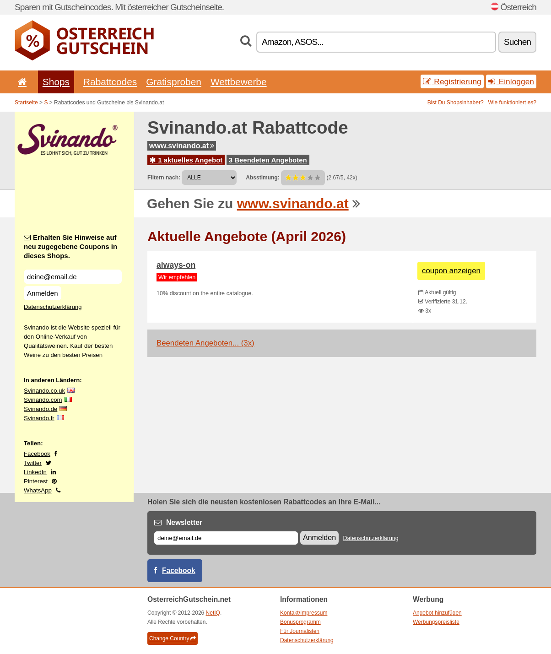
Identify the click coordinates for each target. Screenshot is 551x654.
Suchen (517, 42)
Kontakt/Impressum (303, 613)
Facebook (37, 453)
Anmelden (42, 293)
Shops (56, 81)
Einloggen (511, 81)
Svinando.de (40, 408)
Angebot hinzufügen (437, 613)
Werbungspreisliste (436, 622)
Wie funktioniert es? (512, 102)
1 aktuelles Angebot (186, 160)
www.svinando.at (181, 146)
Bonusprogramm (300, 622)
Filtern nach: (163, 177)
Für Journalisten (299, 631)
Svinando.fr (39, 418)
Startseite (26, 102)
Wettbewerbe (239, 81)
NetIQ (213, 613)
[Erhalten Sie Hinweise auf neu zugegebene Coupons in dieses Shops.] (73, 277)
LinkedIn (35, 472)
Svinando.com (43, 399)
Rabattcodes (110, 81)
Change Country (172, 638)
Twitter (33, 462)
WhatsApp (38, 490)
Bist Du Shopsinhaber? (455, 102)
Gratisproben (173, 81)
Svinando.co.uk (44, 390)
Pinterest (36, 481)
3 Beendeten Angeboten (268, 160)
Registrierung (452, 81)
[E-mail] (226, 538)
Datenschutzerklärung (52, 306)
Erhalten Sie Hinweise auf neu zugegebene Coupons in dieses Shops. (70, 246)
